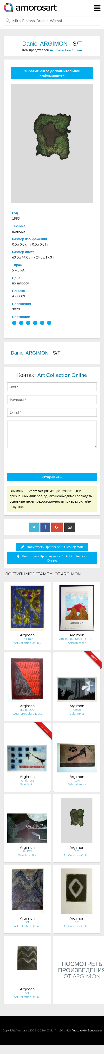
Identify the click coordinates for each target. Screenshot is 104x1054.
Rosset (77, 709)
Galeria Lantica (76, 784)
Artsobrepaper (77, 642)
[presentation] (43, 461)
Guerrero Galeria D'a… (27, 713)
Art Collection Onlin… (27, 642)
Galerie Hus (76, 713)
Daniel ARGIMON (45, 43)
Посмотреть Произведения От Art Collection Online (51, 558)
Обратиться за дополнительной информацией (52, 73)
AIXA (77, 780)
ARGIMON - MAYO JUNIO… (77, 639)
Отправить (52, 477)
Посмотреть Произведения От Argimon (52, 547)
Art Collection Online (66, 50)
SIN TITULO (27, 709)
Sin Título (27, 639)
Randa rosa (27, 780)
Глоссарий (79, 1030)
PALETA (27, 851)
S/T (77, 851)
